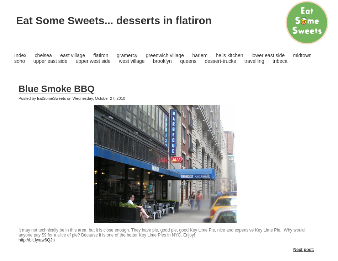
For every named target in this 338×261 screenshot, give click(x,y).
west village (131, 61)
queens (188, 61)
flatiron (101, 55)
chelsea (43, 55)
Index (20, 55)
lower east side (268, 55)
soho (19, 61)
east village (72, 55)
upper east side (50, 61)
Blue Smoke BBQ (57, 88)
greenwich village (165, 55)
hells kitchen (229, 55)
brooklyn (162, 61)
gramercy (127, 55)
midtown (302, 55)
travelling (254, 61)
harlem (199, 55)
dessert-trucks (220, 61)
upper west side (93, 61)
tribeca (280, 61)
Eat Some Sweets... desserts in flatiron (114, 20)
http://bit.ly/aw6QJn (37, 240)
